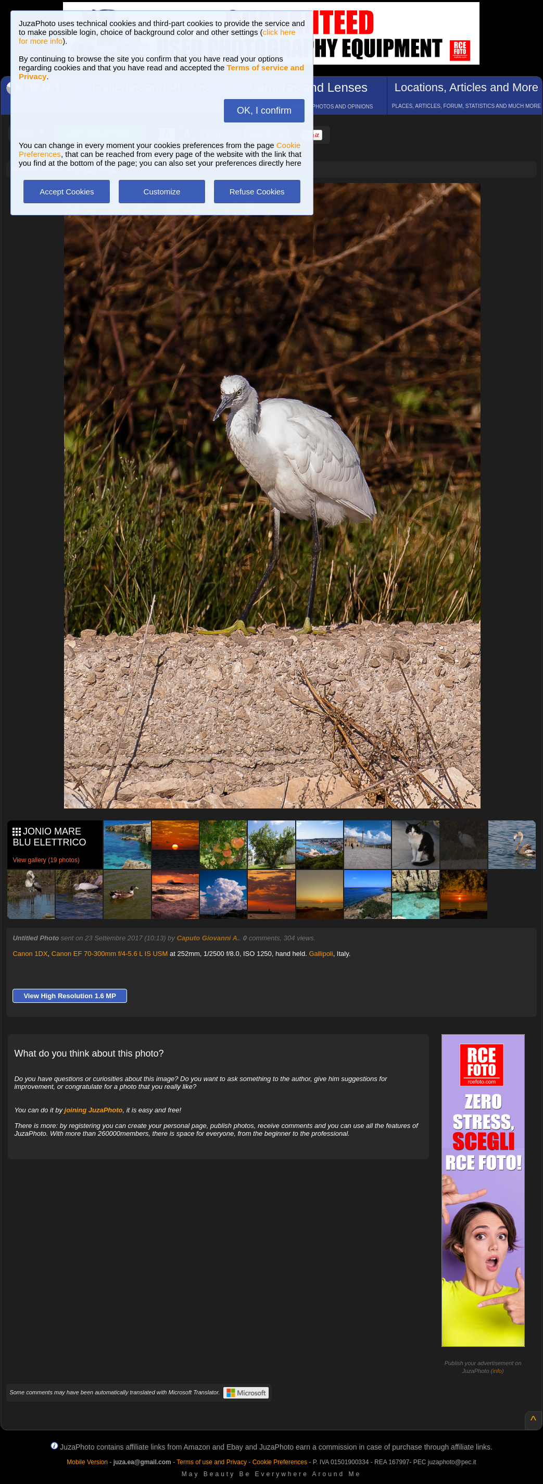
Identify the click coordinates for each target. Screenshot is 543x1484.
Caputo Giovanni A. (207, 938)
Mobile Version (87, 1462)
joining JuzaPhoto (94, 1110)
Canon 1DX (29, 954)
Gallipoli (321, 954)
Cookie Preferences (279, 1462)
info (497, 1371)
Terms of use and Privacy (211, 1462)
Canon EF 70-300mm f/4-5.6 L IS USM (110, 954)
